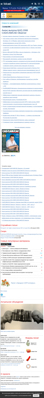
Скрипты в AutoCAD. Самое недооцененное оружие (16, 264)
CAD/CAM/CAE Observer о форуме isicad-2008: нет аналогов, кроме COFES (22, 202)
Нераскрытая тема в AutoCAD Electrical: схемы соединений (19, 120)
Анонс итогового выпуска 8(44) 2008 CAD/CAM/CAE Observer (18, 195)
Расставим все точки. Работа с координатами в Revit (16, 251)
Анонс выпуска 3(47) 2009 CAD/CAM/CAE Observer (15, 191)
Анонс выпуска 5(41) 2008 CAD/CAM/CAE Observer (15, 200)
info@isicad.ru (17, 380)
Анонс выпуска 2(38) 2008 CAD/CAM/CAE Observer (15, 209)
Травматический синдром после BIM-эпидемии (15, 253)
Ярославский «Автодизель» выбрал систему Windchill (17, 59)
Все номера (4, 291)
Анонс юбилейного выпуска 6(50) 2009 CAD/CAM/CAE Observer (19, 179)
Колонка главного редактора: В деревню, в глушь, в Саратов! (19, 36)
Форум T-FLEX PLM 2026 (7, 237)
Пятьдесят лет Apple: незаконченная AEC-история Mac (15, 228)
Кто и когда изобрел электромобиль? (12, 270)
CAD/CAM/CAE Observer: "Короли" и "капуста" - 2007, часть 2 (18, 207)
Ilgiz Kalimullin (3, 348)
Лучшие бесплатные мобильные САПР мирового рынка (17, 255)
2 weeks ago (15, 365)
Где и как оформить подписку (22, 127)
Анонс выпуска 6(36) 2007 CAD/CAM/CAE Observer (15, 213)
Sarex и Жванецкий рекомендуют (8, 345)
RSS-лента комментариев (8, 331)
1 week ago (18, 345)
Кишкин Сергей (4, 335)
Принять (36, 395)
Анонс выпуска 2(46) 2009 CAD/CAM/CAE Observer (15, 193)
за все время (11, 246)
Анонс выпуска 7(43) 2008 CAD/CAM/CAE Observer (15, 197)
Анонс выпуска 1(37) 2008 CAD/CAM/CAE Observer (15, 211)
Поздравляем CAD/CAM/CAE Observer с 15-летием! (16, 168)
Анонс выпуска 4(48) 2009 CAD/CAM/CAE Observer (15, 184)
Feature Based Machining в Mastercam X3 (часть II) (16, 77)
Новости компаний (10, 23)
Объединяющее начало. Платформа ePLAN (15, 99)
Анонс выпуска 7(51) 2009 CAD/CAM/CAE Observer (15, 173)
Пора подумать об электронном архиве (13, 56)
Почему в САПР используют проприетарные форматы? (17, 257)
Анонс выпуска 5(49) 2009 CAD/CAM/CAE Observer (15, 182)
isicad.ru (18, 376)
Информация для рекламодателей (8, 388)
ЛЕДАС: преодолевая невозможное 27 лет (10, 352)
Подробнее (3, 386)
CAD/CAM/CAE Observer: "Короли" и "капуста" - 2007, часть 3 (18, 204)
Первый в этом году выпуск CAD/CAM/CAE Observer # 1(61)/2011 (19, 170)
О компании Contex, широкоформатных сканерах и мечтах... (19, 122)
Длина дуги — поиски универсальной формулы (15, 248)
